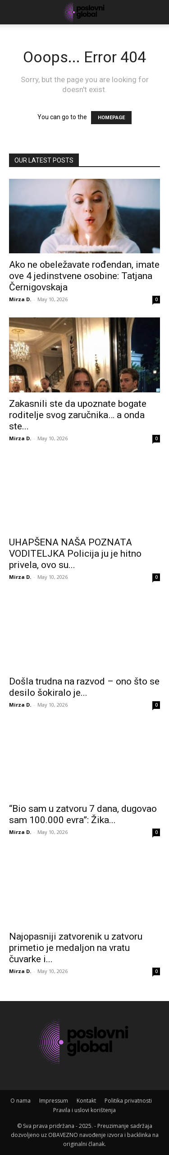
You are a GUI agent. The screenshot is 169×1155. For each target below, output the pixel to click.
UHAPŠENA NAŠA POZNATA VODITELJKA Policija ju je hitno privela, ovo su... (75, 553)
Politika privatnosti (128, 1100)
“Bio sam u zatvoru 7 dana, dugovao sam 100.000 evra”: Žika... (83, 814)
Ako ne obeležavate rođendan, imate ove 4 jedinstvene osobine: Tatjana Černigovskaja (84, 276)
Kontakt (86, 1100)
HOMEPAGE (111, 118)
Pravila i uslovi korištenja (84, 1110)
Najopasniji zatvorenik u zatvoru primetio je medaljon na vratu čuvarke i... (75, 947)
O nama (20, 1100)
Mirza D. (20, 299)
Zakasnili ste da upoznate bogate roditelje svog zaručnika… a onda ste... (77, 415)
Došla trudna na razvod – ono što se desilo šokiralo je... (84, 687)
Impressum (53, 1100)
